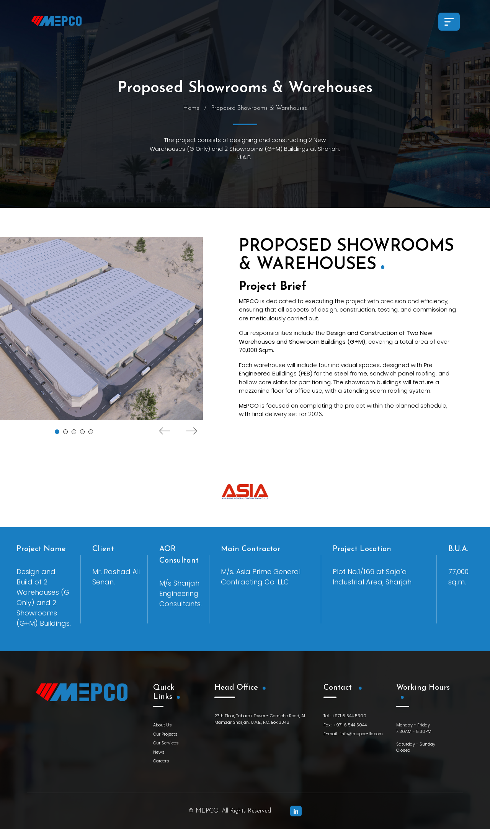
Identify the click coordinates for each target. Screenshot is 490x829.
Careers (161, 761)
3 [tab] (74, 432)
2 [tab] (65, 432)
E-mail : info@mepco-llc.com (353, 734)
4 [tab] (82, 432)
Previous (164, 431)
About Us (162, 725)
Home (191, 109)
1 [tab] (57, 432)
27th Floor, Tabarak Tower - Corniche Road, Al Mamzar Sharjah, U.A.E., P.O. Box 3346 (259, 719)
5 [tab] (91, 432)
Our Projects (165, 734)
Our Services (166, 743)
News (159, 752)
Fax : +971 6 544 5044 (345, 725)
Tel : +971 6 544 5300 (344, 716)
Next (191, 431)
